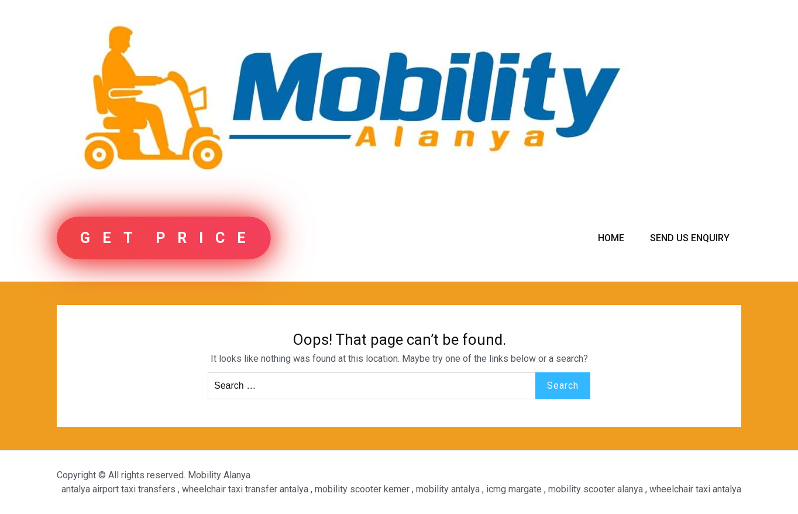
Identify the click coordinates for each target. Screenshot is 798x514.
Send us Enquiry (690, 238)
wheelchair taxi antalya (695, 489)
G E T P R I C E (163, 237)
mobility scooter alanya (595, 489)
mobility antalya (448, 489)
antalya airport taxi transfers (118, 489)
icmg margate (514, 489)
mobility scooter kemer (362, 489)
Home (611, 238)
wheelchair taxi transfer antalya (245, 489)
